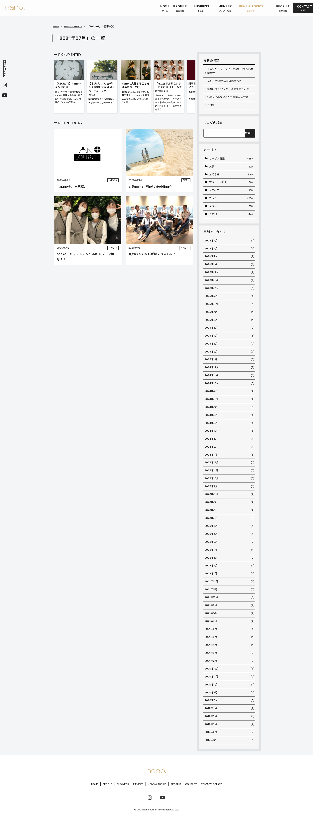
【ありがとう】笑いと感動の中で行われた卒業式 (229, 71)
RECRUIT (176, 784)
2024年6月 (229, 415)
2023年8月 (229, 495)
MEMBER (138, 784)
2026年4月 (229, 241)
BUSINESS (123, 784)
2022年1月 (229, 574)
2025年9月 (229, 296)
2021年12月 (229, 582)
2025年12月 (229, 272)
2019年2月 (229, 733)
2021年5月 (229, 637)
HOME (56, 26)
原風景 (211, 104)
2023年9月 (229, 487)
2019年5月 (229, 717)
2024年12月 (229, 368)
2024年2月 (229, 447)
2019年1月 (229, 740)
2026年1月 (229, 265)
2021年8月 (229, 614)
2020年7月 (229, 693)
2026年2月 (229, 257)
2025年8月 (229, 304)
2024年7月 (229, 407)
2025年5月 (229, 328)
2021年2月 (229, 661)
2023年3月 (229, 534)
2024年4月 (229, 431)
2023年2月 (229, 542)
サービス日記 (231, 159)
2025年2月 (229, 352)
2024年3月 (229, 439)
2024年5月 (229, 423)
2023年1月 (229, 550)
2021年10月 (229, 598)
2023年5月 (229, 518)
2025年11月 (229, 280)
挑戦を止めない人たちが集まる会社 (227, 96)
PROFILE (107, 784)
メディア (231, 190)
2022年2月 (229, 566)
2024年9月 (229, 391)
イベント (231, 206)
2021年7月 (229, 621)
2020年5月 (229, 701)
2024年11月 (229, 376)
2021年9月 (229, 606)
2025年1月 (229, 360)
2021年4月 (229, 645)
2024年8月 (229, 399)
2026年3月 (229, 249)
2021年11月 (229, 590)
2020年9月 (229, 685)
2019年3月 (229, 725)
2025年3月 (229, 344)
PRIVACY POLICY (211, 784)
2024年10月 (229, 383)
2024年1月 (229, 455)
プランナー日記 (231, 183)
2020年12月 (229, 669)
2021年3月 (229, 653)
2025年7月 (229, 312)
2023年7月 (229, 502)
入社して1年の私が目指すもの (224, 81)
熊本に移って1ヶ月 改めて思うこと (228, 89)
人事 (231, 167)
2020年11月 (229, 677)
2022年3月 (229, 558)
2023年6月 (229, 510)
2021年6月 (229, 629)
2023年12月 (229, 463)
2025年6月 (229, 320)
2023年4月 (229, 526)
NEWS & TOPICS (73, 26)
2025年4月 (229, 336)
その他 (231, 214)
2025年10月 (229, 288)
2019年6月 (229, 709)
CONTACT (191, 784)
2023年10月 (229, 479)
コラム (231, 198)
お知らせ (231, 175)
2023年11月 (229, 471)
